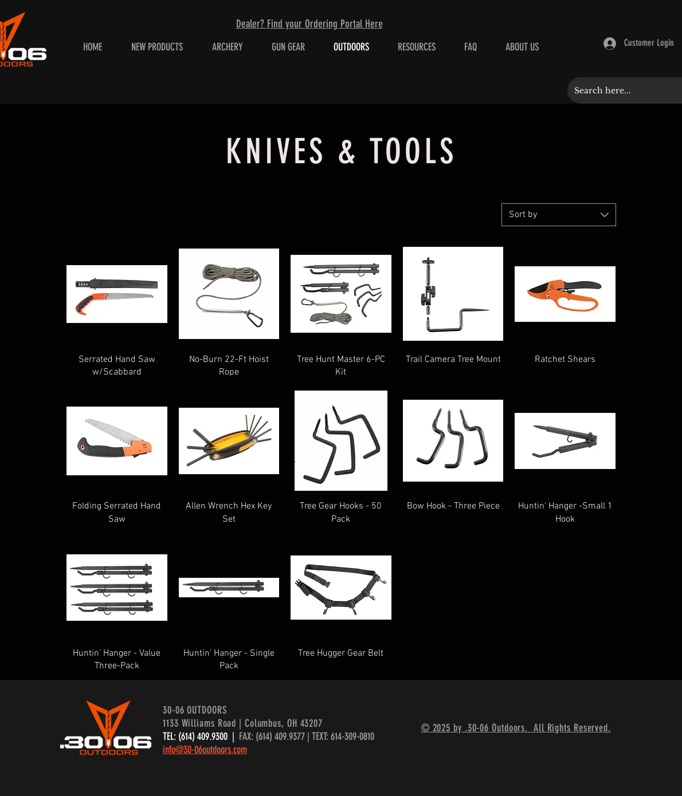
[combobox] (558, 214)
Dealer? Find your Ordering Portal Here (309, 23)
